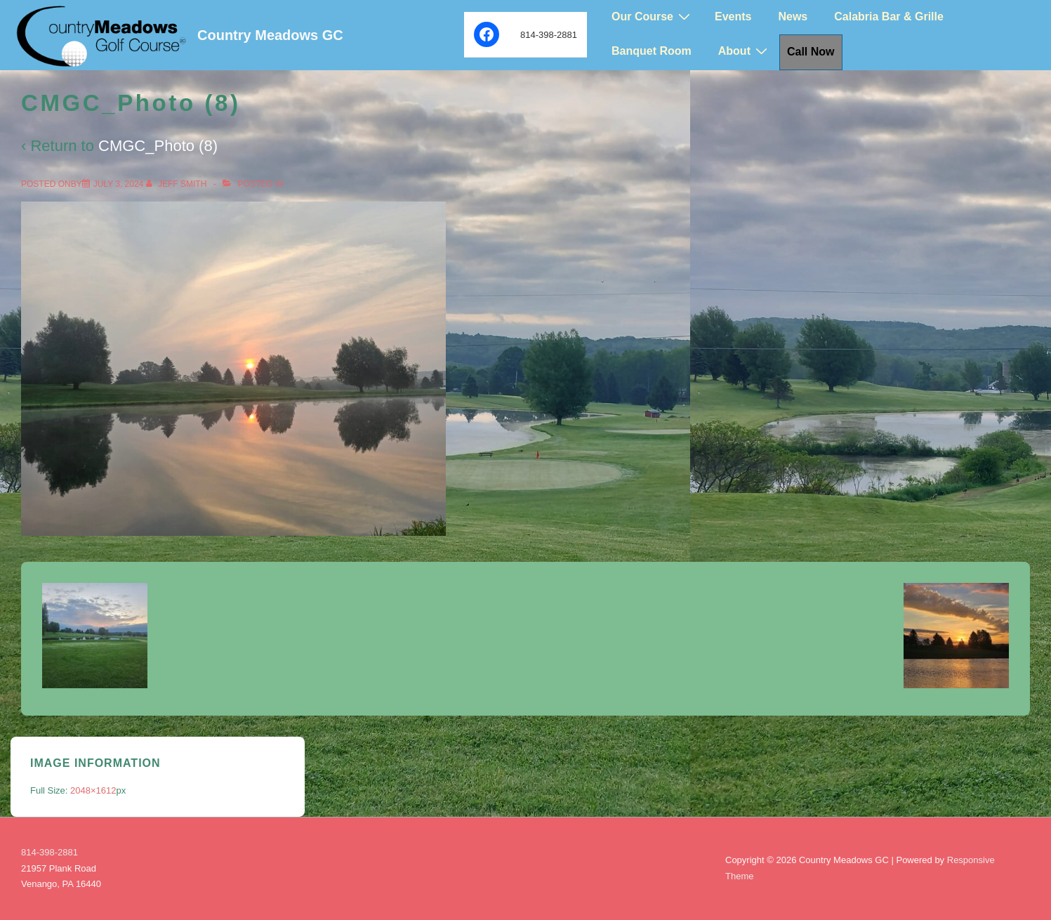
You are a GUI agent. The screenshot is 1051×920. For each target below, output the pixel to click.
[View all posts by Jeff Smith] (177, 184)
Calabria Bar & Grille (889, 16)
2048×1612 (93, 790)
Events (733, 16)
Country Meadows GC (270, 35)
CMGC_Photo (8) (158, 146)
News (792, 16)
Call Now (811, 52)
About (744, 51)
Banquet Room (652, 51)
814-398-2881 (49, 852)
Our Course (653, 16)
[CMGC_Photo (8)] (118, 184)
